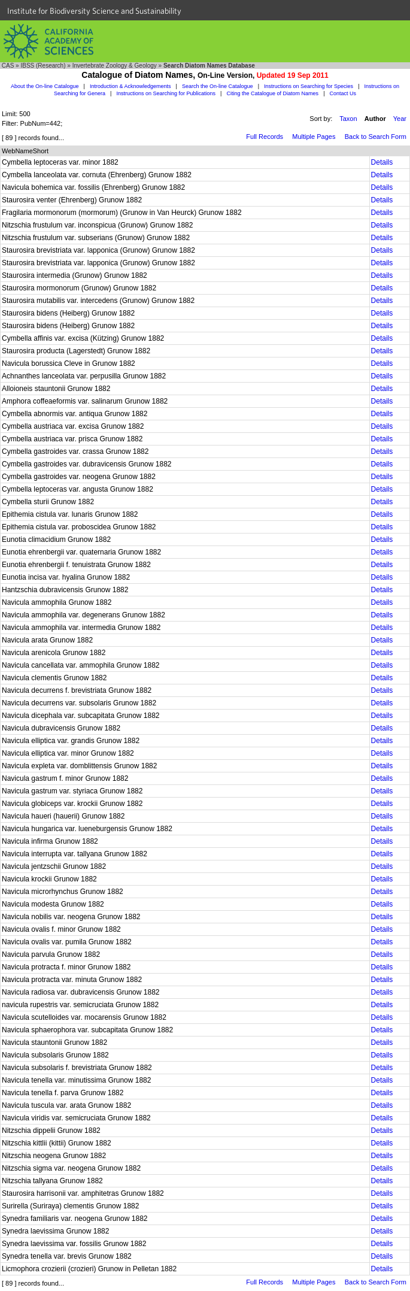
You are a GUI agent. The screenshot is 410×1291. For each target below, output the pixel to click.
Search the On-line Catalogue (217, 86)
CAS (8, 65)
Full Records (264, 136)
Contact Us (343, 93)
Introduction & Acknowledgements (130, 86)
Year (399, 118)
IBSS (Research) (42, 65)
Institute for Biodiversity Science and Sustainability (94, 11)
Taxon (348, 118)
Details (382, 162)
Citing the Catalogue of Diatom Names (273, 93)
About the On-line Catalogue (45, 86)
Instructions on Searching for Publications (165, 93)
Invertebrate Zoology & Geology (114, 65)
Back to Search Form (375, 136)
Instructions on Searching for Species (308, 86)
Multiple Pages (313, 136)
